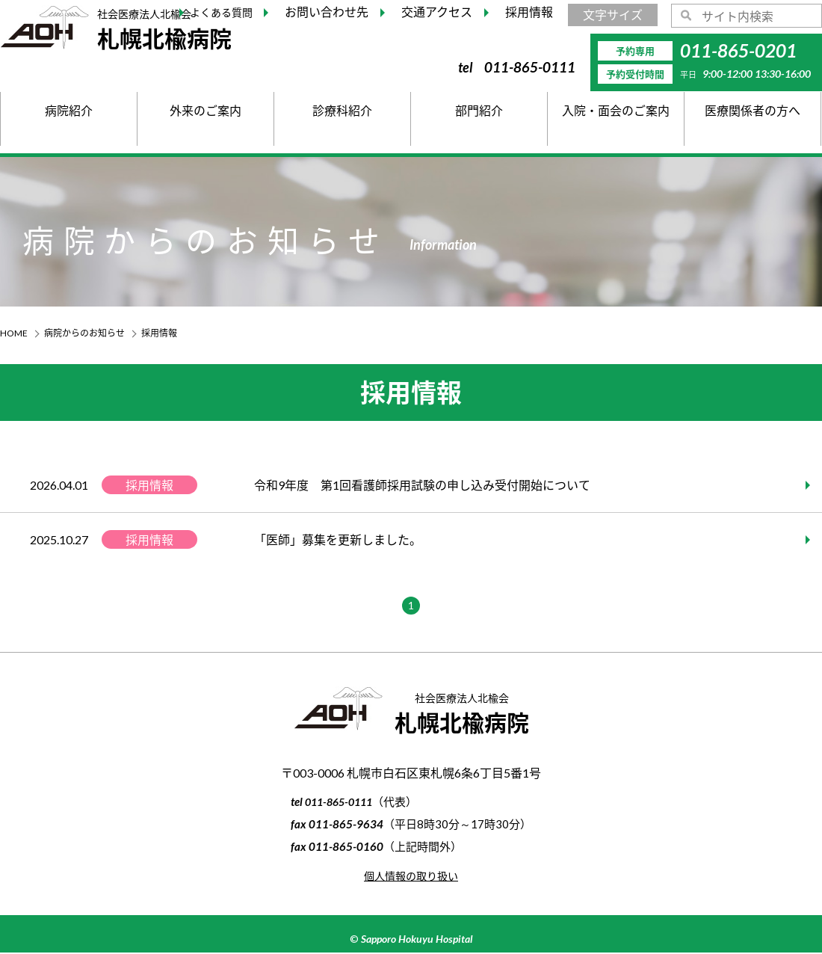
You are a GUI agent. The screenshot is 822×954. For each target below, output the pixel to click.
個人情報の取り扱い (411, 877)
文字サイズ (613, 14)
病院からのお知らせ (84, 333)
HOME (14, 333)
